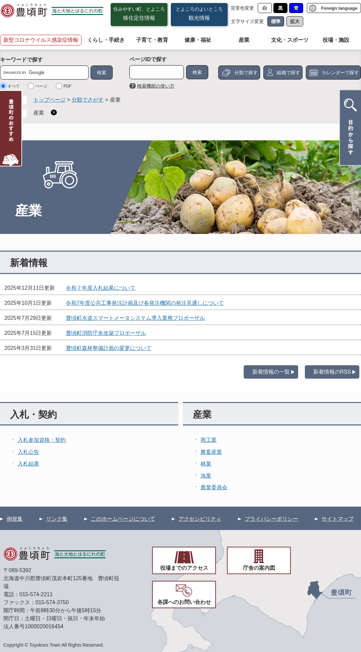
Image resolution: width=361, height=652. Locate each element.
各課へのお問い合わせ (184, 602)
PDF (68, 86)
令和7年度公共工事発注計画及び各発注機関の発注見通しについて (145, 303)
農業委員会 (214, 487)
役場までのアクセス (184, 568)
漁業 (206, 476)
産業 (244, 40)
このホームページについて (123, 519)
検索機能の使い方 (155, 86)
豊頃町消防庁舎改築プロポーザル (106, 333)
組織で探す (288, 72)
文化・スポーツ (290, 40)
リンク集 (57, 519)
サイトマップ (338, 519)
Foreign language (339, 8)
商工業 (209, 440)
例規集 (15, 519)
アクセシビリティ (199, 519)
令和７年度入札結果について (100, 288)
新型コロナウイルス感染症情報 (40, 40)
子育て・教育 (152, 40)
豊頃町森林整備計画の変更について (108, 348)
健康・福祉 (198, 40)
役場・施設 (336, 40)
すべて (14, 86)
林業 (206, 464)
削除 (54, 112)
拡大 (294, 21)
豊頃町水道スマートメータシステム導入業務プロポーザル (135, 318)
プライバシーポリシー (271, 519)
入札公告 (28, 452)
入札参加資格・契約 (42, 440)
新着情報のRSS (332, 372)
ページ (41, 86)
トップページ (49, 100)
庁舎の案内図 (259, 568)
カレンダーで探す (340, 72)
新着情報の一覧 (271, 372)
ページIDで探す (148, 59)
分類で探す (246, 72)
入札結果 (28, 464)
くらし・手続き (106, 40)
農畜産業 (211, 452)
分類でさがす (88, 100)
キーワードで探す (21, 59)
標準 (275, 21)
